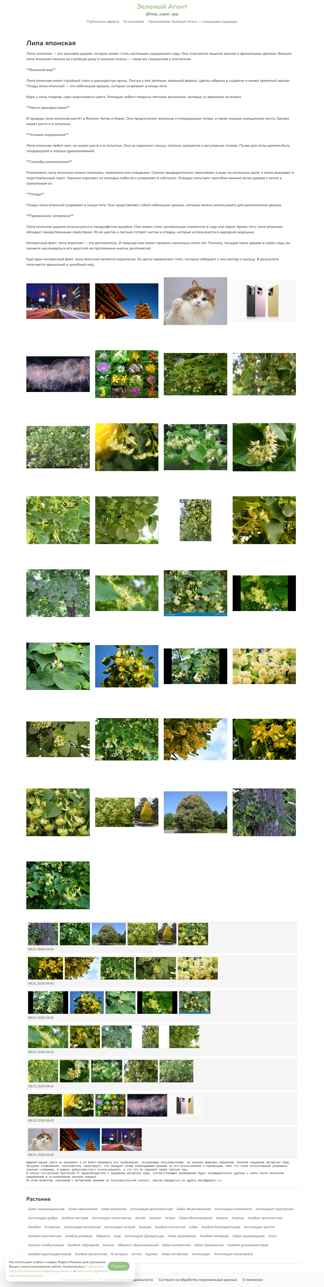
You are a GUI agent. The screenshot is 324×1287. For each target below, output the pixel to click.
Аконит (155, 1218)
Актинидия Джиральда (144, 1236)
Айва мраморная (181, 1236)
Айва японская (113, 1209)
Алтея (136, 1254)
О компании (134, 21)
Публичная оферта (103, 21)
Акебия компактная (44, 1236)
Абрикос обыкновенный (137, 1245)
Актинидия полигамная (111, 1218)
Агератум (52, 1227)
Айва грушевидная (248, 1236)
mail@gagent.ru (209, 1180)
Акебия (34, 1227)
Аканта (222, 1218)
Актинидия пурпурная (274, 1209)
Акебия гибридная (83, 1245)
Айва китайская (175, 1254)
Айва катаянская (176, 1245)
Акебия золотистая (91, 1254)
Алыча (108, 1245)
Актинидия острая (119, 1227)
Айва (193, 1227)
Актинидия (201, 1254)
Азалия (238, 1218)
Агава (170, 1218)
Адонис (151, 1254)
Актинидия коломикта (233, 1209)
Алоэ (272, 1236)
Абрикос (103, 1236)
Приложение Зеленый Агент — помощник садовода (192, 21)
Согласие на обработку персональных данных (197, 1279)
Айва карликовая (83, 1209)
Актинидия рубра (43, 1218)
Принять (118, 1266)
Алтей (140, 1218)
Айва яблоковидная (195, 1218)
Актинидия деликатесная (151, 1209)
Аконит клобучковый (46, 1245)
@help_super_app (162, 14)
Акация (145, 1227)
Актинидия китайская (82, 1227)
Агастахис (119, 1254)
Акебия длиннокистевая (247, 1245)
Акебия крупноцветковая (49, 1254)
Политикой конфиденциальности (48, 1271)
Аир (117, 1236)
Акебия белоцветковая (220, 1227)
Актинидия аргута (259, 1227)
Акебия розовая (78, 1236)
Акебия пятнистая (170, 1227)
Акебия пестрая (74, 1218)
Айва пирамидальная (46, 1209)
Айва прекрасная (209, 1245)
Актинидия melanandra (233, 1254)
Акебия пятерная (214, 1236)
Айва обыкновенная (193, 1209)
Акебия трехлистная (265, 1218)
